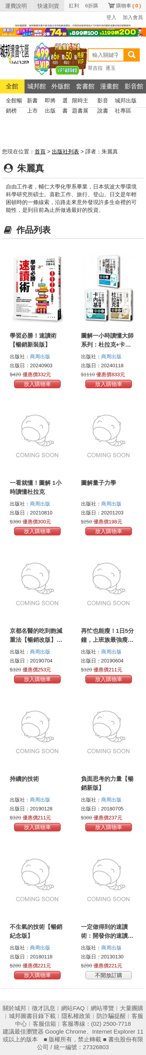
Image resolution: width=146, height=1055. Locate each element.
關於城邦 (14, 1008)
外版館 (60, 86)
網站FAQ (72, 1008)
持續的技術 (24, 778)
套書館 (85, 86)
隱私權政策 (76, 1016)
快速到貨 (48, 6)
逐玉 (111, 67)
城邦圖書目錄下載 (32, 1016)
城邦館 (36, 86)
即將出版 (50, 101)
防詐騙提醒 (111, 1016)
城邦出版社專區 (126, 101)
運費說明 (16, 6)
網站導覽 (102, 1008)
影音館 (134, 86)
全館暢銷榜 (14, 101)
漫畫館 (109, 86)
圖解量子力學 (98, 482)
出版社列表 (65, 151)
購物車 (128, 6)
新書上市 (32, 101)
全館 (12, 86)
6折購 (91, 6)
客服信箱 (44, 1023)
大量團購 (131, 1008)
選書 (65, 101)
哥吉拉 (95, 67)
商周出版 (40, 356)
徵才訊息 (43, 1008)
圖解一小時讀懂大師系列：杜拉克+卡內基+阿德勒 (107, 344)
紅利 (74, 6)
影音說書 (102, 101)
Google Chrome (65, 1031)
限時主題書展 (80, 101)
